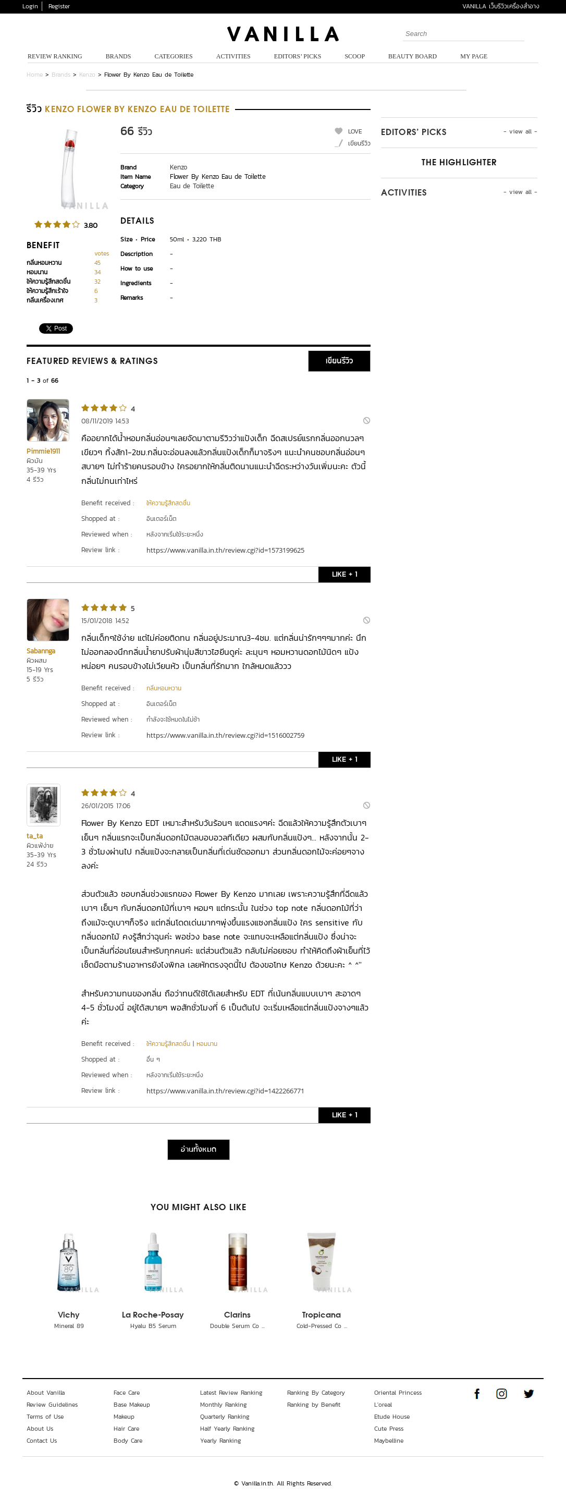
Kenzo (87, 74)
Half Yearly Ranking (227, 1428)
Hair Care (126, 1428)
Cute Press (388, 1428)
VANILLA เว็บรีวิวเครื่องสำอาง (500, 6)
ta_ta (35, 836)
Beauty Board (412, 56)
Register (59, 6)
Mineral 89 (69, 1326)
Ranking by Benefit (313, 1404)
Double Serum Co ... (237, 1326)
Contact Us (42, 1440)
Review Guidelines (52, 1404)
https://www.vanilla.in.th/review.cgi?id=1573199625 (225, 550)
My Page (473, 56)
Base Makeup (132, 1404)
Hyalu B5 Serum (153, 1326)
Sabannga (41, 651)
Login (30, 6)
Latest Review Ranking (231, 1392)
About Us (40, 1428)
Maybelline (388, 1440)
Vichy (69, 1315)
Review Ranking (55, 56)
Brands (118, 56)
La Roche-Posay (153, 1315)
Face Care (127, 1392)
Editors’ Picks (298, 56)
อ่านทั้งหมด (198, 1149)
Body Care (128, 1440)
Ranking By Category (316, 1392)
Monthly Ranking (223, 1404)
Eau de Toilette (192, 186)
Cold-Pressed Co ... (322, 1326)
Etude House (392, 1416)
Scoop (354, 56)
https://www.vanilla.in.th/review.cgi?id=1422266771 (225, 1090)
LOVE (355, 131)
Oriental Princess (398, 1392)
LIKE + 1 (344, 574)
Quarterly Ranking (225, 1416)
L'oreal (383, 1404)
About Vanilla (46, 1392)
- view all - (520, 131)
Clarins (237, 1315)
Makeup (124, 1416)
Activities (233, 56)
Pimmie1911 (43, 451)
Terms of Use (45, 1416)
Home (35, 74)
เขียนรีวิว (359, 143)
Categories (173, 56)
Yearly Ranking (220, 1440)
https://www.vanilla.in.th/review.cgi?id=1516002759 (225, 735)
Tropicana (321, 1315)
